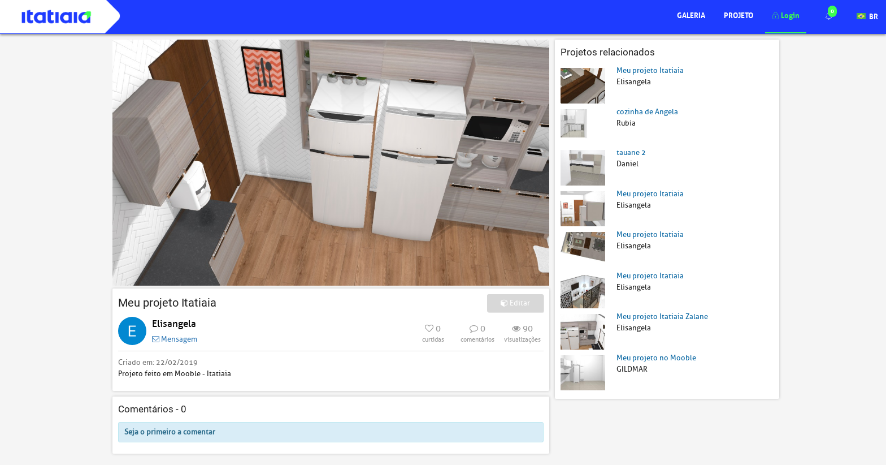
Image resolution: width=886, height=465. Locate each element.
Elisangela (174, 324)
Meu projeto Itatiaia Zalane (662, 316)
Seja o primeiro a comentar (169, 432)
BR (867, 15)
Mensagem (174, 339)
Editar (515, 303)
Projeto (738, 14)
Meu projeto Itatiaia (650, 70)
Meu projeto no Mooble (656, 358)
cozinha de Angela (647, 112)
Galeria (691, 14)
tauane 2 (631, 152)
